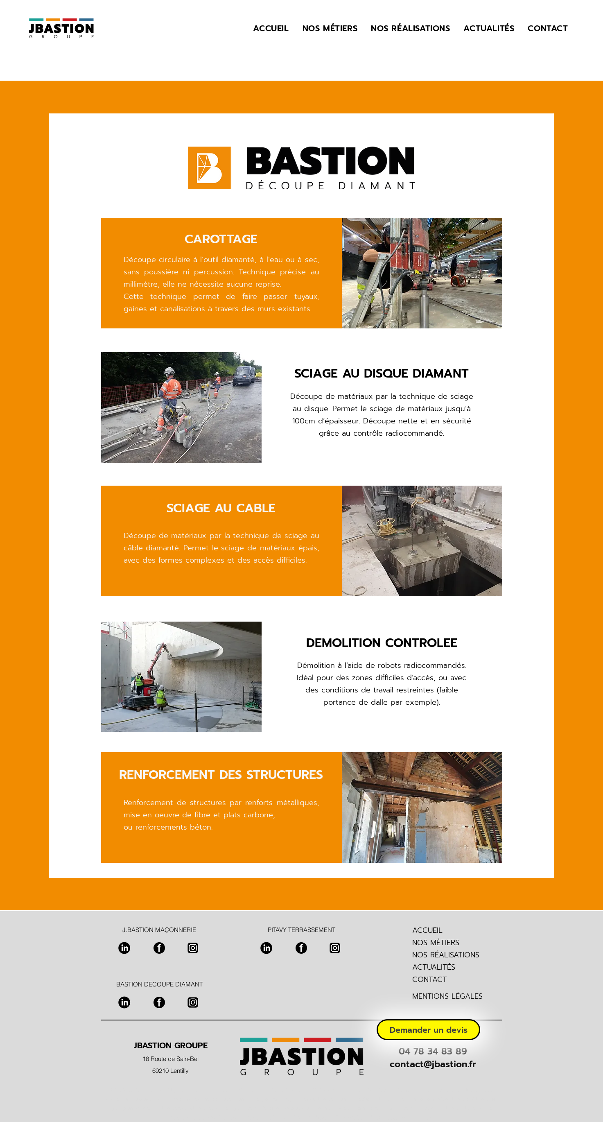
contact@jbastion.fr (433, 1064)
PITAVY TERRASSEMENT (301, 930)
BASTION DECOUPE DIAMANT (159, 984)
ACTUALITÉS (433, 967)
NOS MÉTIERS (435, 942)
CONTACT (429, 979)
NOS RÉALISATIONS (445, 955)
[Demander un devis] (428, 1029)
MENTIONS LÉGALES (447, 996)
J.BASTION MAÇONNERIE (159, 930)
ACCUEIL (427, 930)
